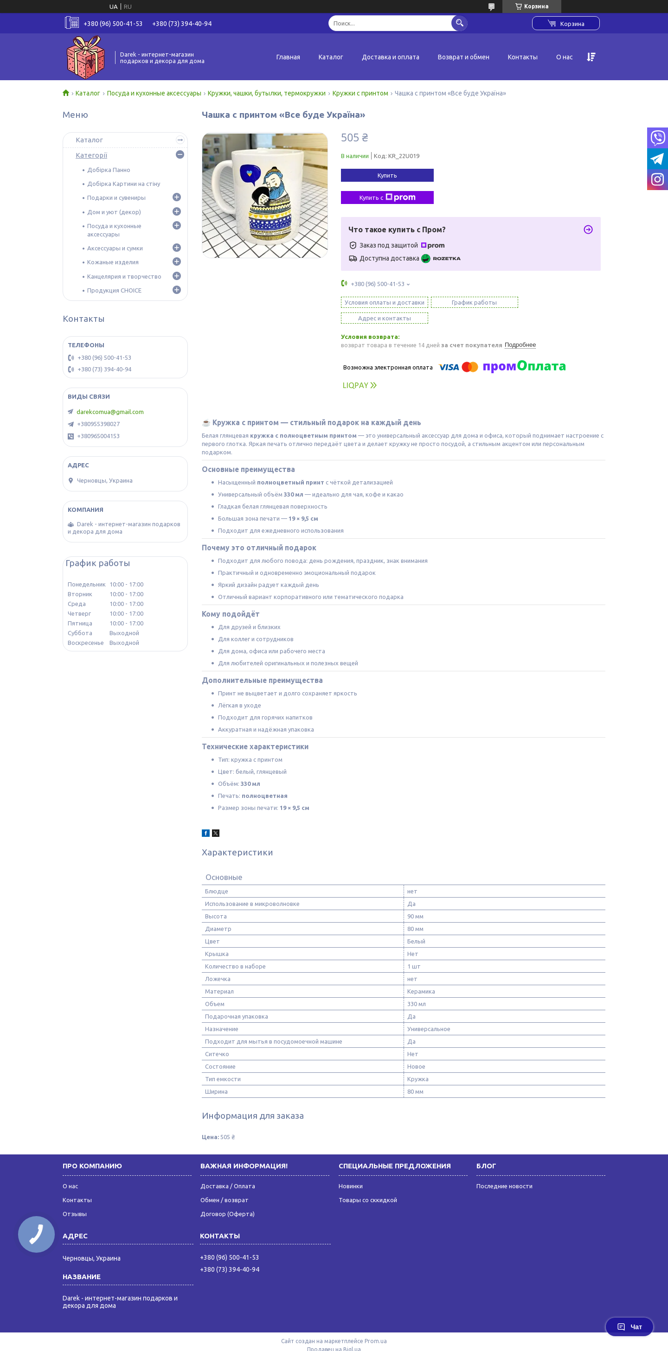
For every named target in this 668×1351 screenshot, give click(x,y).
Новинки (351, 1170)
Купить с (388, 197)
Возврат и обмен (463, 57)
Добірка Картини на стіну (123, 183)
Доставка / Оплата (227, 1170)
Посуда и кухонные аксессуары (154, 93)
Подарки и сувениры (116, 197)
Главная (288, 57)
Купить (387, 175)
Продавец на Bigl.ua (334, 1334)
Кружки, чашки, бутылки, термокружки (267, 93)
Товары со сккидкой (368, 1184)
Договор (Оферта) (227, 1198)
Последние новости (504, 1170)
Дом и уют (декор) (114, 212)
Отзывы (75, 1198)
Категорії (91, 155)
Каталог (331, 57)
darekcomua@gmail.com (110, 411)
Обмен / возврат (224, 1184)
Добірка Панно (108, 169)
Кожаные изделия (113, 262)
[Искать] (459, 23)
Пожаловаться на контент (367, 1342)
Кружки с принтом (360, 93)
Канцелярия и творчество (124, 276)
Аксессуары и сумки (115, 248)
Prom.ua (376, 1325)
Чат (629, 1327)
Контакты (523, 57)
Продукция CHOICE (114, 290)
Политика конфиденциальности (450, 1342)
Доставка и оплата (390, 57)
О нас (564, 57)
